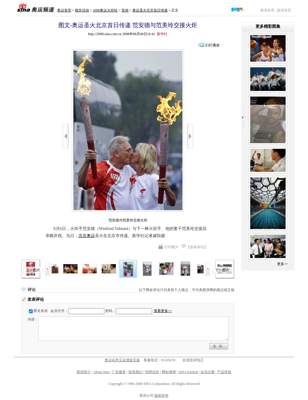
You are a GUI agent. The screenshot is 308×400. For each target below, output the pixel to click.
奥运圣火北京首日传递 (150, 10)
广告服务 (119, 372)
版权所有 (161, 396)
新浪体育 (267, 10)
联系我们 (136, 372)
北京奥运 (86, 236)
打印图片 (171, 247)
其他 (125, 10)
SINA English (188, 372)
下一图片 (222, 270)
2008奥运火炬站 (105, 10)
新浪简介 (84, 372)
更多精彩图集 (268, 26)
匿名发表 (41, 311)
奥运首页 (64, 10)
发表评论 (197, 247)
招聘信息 (152, 372)
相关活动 (82, 10)
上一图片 (33, 270)
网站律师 (169, 372)
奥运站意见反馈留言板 (122, 360)
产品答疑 (224, 372)
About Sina (101, 372)
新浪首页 (284, 10)
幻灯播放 (212, 45)
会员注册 (207, 372)
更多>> (282, 264)
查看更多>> (163, 311)
